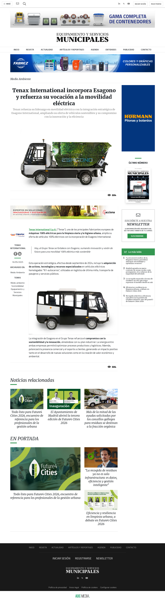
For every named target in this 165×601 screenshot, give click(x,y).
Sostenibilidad (17, 285)
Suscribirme (137, 236)
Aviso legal (74, 587)
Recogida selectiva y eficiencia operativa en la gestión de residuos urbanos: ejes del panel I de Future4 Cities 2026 (139, 298)
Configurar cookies (108, 587)
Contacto (131, 547)
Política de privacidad (57, 587)
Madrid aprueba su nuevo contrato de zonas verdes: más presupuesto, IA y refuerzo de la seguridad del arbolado (138, 271)
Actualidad (58, 547)
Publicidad (115, 547)
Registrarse (156, 4)
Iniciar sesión (140, 4)
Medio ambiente (18, 282)
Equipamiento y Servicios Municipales (17, 292)
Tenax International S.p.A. (43, 229)
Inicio (31, 547)
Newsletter (104, 558)
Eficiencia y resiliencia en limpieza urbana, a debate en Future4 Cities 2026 (137, 289)
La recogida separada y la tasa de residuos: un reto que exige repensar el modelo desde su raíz (139, 280)
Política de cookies (89, 587)
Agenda (101, 547)
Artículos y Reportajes (80, 547)
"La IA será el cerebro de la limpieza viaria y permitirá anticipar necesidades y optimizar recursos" (137, 260)
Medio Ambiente (17, 272)
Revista (43, 547)
